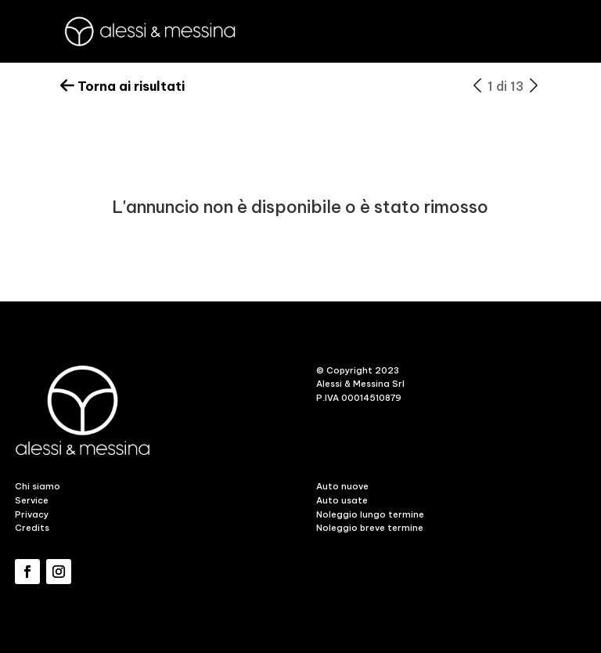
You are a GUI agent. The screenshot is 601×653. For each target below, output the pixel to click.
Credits (32, 527)
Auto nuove (342, 486)
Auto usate (342, 500)
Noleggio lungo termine (370, 514)
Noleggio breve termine (369, 527)
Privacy (32, 514)
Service (32, 500)
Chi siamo (37, 486)
